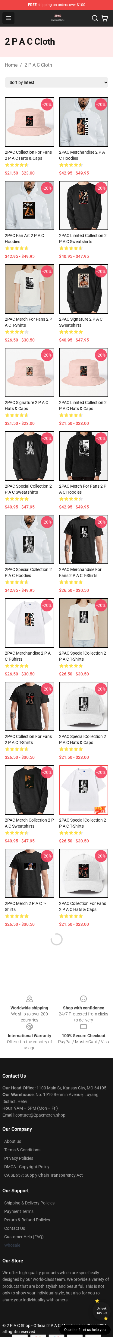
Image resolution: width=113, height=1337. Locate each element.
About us (12, 1141)
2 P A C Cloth (38, 65)
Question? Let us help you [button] (85, 1330)
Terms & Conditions (22, 1149)
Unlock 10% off (101, 1311)
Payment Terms (18, 1211)
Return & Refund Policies (27, 1219)
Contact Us (14, 1228)
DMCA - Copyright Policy (26, 1166)
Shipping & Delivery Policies (29, 1203)
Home (11, 65)
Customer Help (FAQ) (24, 1236)
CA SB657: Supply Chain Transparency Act (43, 1175)
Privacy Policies (18, 1158)
